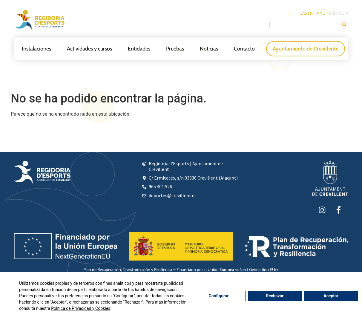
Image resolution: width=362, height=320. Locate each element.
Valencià (338, 13)
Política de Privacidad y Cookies (80, 308)
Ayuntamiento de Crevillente (305, 48)
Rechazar (275, 295)
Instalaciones (36, 48)
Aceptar (330, 295)
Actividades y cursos (89, 48)
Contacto (244, 48)
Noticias (209, 48)
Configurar (219, 295)
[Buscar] (344, 24)
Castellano (313, 13)
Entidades (139, 48)
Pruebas (175, 48)
